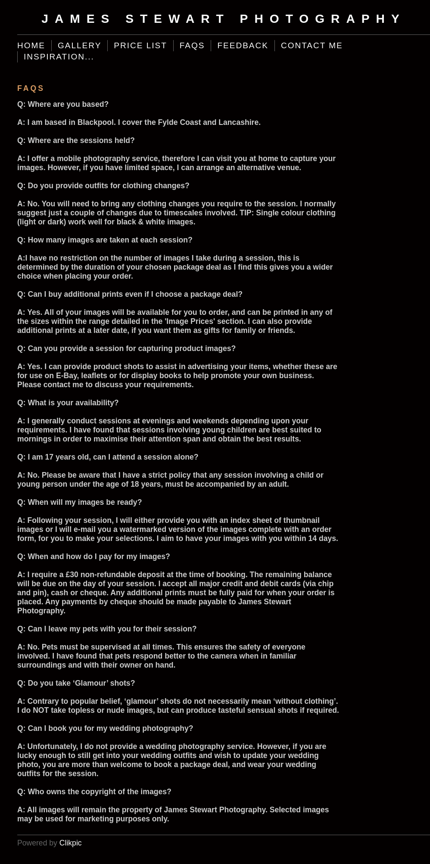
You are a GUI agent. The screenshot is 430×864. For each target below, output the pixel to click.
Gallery (79, 45)
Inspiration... (59, 56)
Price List (140, 45)
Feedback (242, 45)
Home (31, 45)
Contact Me (312, 45)
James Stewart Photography (223, 18)
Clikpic (70, 843)
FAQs (192, 45)
